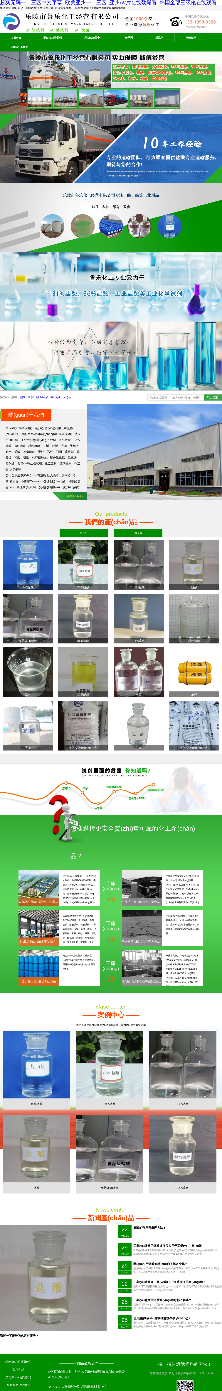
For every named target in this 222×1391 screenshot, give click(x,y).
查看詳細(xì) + (75, 496)
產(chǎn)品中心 (93, 37)
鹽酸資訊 (191, 37)
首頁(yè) (16, 37)
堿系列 (159, 37)
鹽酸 (23, 397)
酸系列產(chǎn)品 (38, 397)
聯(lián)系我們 (19, 46)
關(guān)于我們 (52, 37)
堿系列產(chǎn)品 (60, 397)
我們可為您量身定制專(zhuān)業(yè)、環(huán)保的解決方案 (111, 1014)
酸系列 (129, 37)
